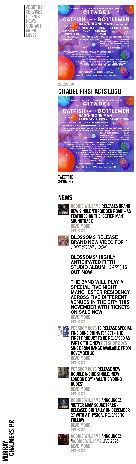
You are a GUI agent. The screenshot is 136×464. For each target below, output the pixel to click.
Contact (33, 26)
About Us (34, 7)
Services (34, 12)
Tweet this (65, 177)
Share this (65, 181)
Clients (33, 16)
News (31, 21)
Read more (80, 226)
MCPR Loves (31, 32)
